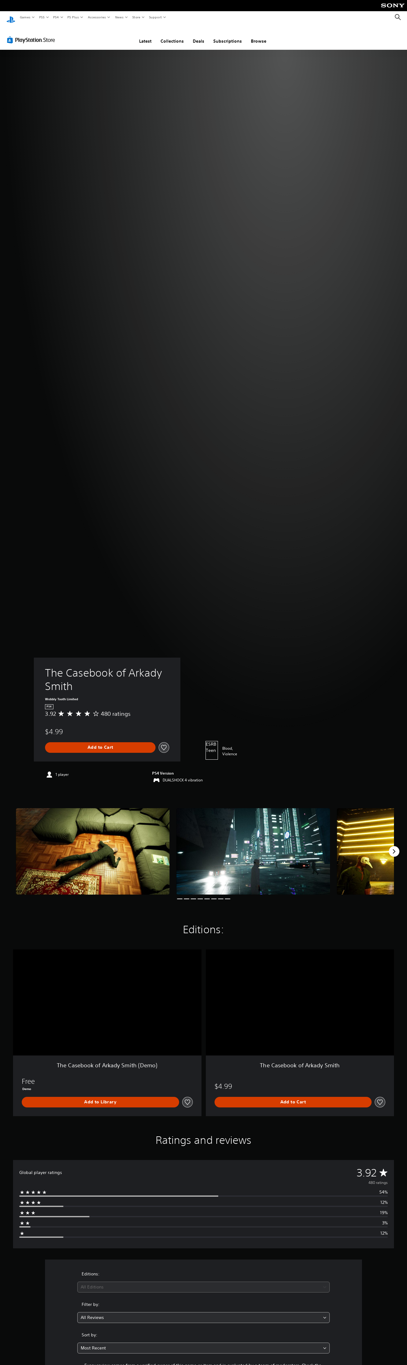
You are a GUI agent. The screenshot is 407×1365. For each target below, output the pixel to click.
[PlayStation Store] (32, 34)
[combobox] (203, 1281)
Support (155, 17)
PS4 (56, 17)
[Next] (394, 845)
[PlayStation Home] (11, 17)
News (119, 17)
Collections (172, 35)
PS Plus (73, 17)
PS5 (42, 17)
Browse (258, 35)
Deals (198, 35)
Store (136, 17)
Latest (145, 35)
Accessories (97, 17)
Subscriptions (227, 35)
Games (25, 17)
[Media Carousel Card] (93, 845)
